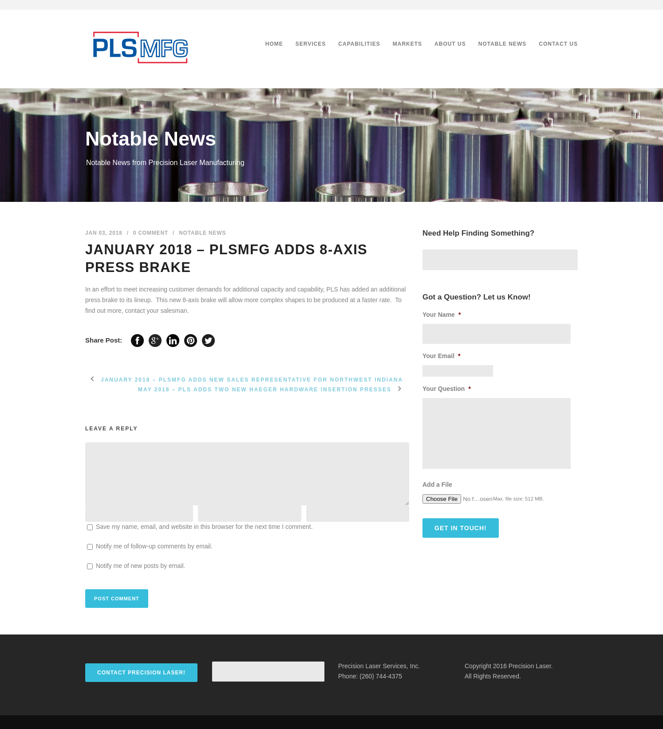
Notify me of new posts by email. (140, 565)
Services (311, 44)
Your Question (446, 388)
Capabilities (359, 44)
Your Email (441, 355)
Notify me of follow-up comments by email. (154, 546)
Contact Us (558, 44)
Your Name (441, 314)
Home (274, 44)
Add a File (437, 484)
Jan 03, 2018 (103, 233)
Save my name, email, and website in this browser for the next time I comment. (204, 526)
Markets (407, 44)
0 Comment (150, 233)
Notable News (502, 44)
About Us (450, 44)
